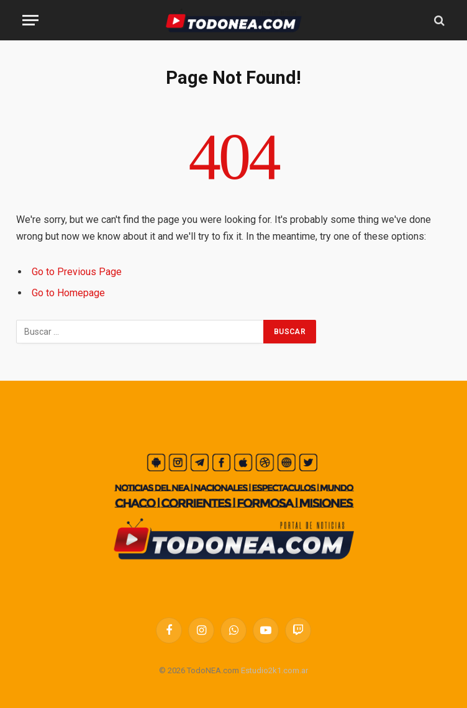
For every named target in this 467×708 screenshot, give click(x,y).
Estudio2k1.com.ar (274, 670)
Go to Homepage (68, 293)
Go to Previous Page (77, 272)
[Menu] (30, 20)
